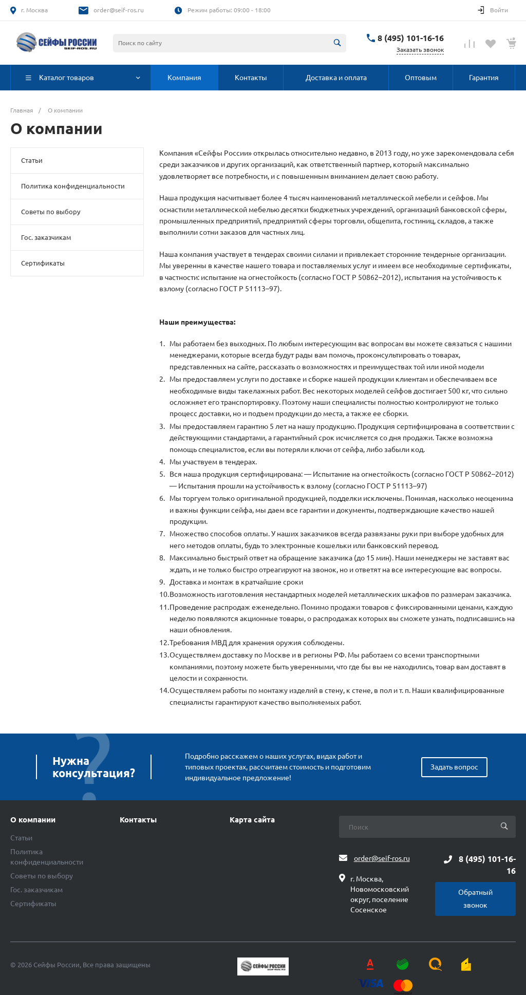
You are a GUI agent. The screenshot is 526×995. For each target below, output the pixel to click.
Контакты (138, 820)
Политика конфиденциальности (73, 186)
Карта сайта (252, 820)
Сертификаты (43, 263)
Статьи (32, 160)
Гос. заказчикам (46, 237)
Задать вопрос (454, 767)
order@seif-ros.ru (118, 10)
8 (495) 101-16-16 (411, 38)
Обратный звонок (475, 898)
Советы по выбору (50, 211)
